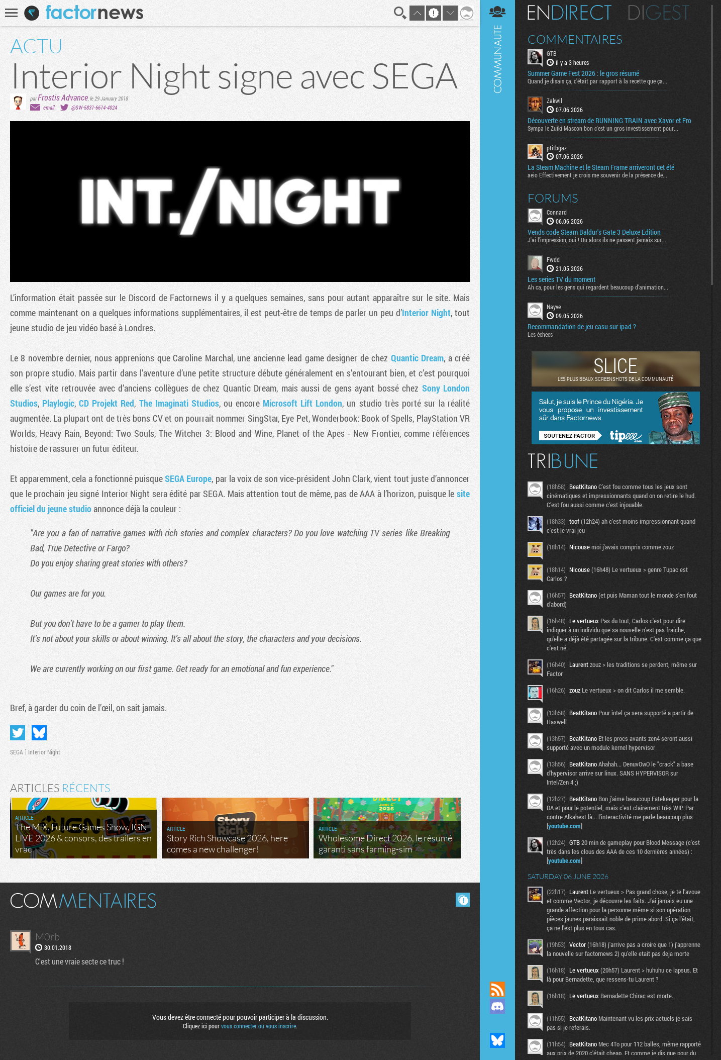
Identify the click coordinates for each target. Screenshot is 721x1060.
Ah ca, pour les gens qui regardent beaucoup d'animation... (598, 287)
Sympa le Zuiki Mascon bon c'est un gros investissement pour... (603, 128)
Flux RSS (497, 989)
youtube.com (564, 825)
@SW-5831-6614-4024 (94, 107)
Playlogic (58, 403)
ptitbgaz (557, 148)
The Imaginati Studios (179, 403)
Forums (553, 198)
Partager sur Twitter (17, 732)
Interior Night (426, 313)
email (48, 107)
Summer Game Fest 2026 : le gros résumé (583, 73)
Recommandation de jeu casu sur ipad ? (582, 327)
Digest (659, 12)
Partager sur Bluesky (39, 732)
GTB (552, 53)
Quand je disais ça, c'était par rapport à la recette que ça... (597, 81)
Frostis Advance (63, 97)
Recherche (400, 13)
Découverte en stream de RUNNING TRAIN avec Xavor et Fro (609, 121)
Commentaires (575, 39)
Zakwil (554, 101)
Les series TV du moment (561, 279)
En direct (569, 12)
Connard (557, 212)
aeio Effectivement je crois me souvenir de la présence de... (597, 175)
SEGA (16, 751)
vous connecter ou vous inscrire (258, 1026)
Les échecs (540, 334)
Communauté (497, 481)
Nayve (554, 307)
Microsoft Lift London (302, 403)
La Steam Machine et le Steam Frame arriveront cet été (601, 167)
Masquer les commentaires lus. (463, 900)
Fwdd (553, 259)
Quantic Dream (417, 358)
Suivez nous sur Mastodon (497, 1023)
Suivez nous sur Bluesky (497, 1040)
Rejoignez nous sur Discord (497, 1006)
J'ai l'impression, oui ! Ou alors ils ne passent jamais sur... (597, 240)
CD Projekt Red (106, 403)
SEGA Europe (188, 478)
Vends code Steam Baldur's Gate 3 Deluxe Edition (594, 232)
